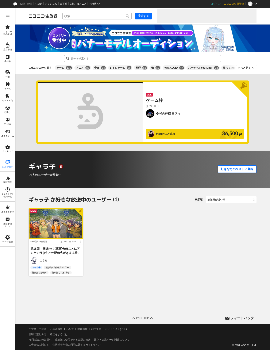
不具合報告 (56, 329)
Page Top (142, 318)
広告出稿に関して (39, 344)
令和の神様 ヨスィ (168, 113)
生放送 (38, 4)
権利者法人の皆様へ (40, 339)
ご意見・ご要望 (37, 329)
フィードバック (242, 318)
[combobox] (97, 16)
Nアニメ (81, 4)
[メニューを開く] (7, 15)
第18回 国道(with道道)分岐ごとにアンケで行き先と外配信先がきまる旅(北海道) (55, 253)
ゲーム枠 (154, 100)
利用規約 (96, 329)
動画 (22, 4)
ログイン (216, 4)
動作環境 (82, 329)
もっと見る (244, 67)
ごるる (43, 260)
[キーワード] (97, 16)
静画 (29, 4)
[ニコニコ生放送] (43, 16)
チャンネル (51, 4)
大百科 (63, 4)
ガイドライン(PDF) (116, 329)
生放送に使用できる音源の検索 (72, 339)
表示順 (198, 199)
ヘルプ (70, 329)
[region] (7, 179)
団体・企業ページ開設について (112, 339)
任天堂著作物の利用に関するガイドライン (77, 344)
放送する (143, 16)
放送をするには (59, 334)
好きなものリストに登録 (237, 169)
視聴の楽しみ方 (37, 334)
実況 (72, 4)
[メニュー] (80, 241)
